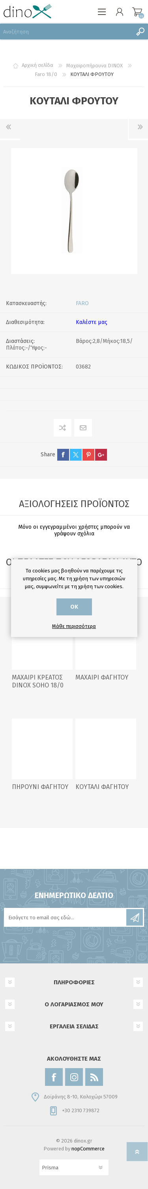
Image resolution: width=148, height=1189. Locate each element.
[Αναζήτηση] (66, 31)
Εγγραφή (134, 917)
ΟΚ (74, 607)
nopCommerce (88, 1149)
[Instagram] (74, 1077)
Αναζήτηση (140, 31)
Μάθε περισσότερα (74, 626)
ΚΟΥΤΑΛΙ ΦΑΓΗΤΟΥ (102, 787)
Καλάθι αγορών (137, 11)
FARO (82, 303)
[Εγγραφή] (65, 917)
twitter (76, 455)
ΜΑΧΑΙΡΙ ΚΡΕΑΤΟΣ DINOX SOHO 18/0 (38, 681)
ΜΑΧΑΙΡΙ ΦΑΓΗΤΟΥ (101, 677)
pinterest (88, 455)
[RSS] (94, 1077)
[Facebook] (54, 1077)
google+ (101, 455)
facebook (63, 455)
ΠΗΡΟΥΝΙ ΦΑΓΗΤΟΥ (40, 787)
